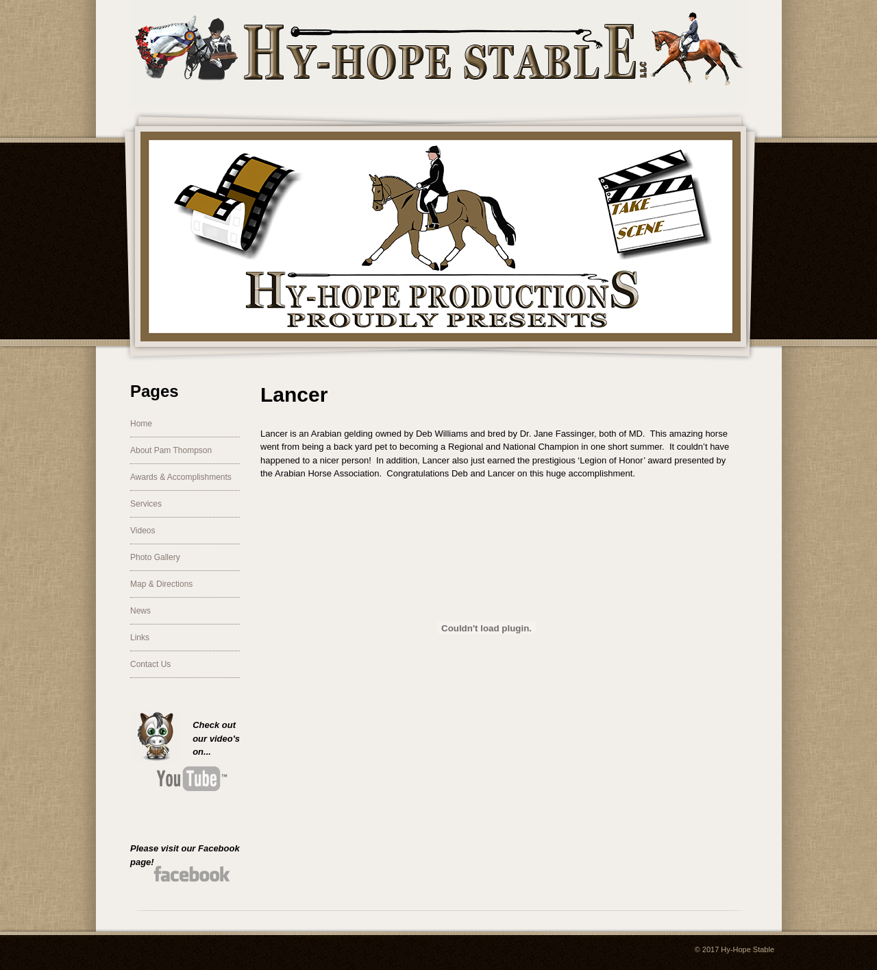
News (140, 611)
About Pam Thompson (171, 450)
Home (141, 423)
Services (146, 504)
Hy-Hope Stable (747, 949)
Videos (142, 530)
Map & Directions (161, 584)
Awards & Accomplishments (181, 477)
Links (139, 637)
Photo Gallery (155, 557)
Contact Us (150, 664)
